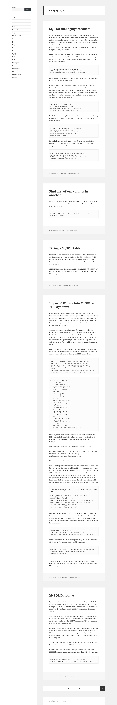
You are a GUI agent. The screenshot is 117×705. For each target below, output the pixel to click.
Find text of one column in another (68, 193)
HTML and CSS (16, 36)
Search (14, 7)
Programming (16, 69)
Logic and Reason (17, 48)
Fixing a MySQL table (64, 248)
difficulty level (91, 54)
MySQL (14, 54)
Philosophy (15, 63)
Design (14, 27)
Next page (102, 688)
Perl (13, 60)
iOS (13, 39)
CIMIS (83, 316)
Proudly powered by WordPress (58, 701)
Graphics (14, 33)
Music (14, 51)
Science (14, 77)
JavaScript (15, 42)
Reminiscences (16, 75)
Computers (15, 24)
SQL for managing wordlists (69, 29)
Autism (14, 18)
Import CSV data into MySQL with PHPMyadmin (73, 305)
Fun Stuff (15, 30)
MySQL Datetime (61, 595)
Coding (14, 21)
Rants (14, 72)
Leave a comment (74, 173)
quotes (79, 38)
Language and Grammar (19, 45)
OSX (13, 57)
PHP (13, 66)
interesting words (62, 40)
